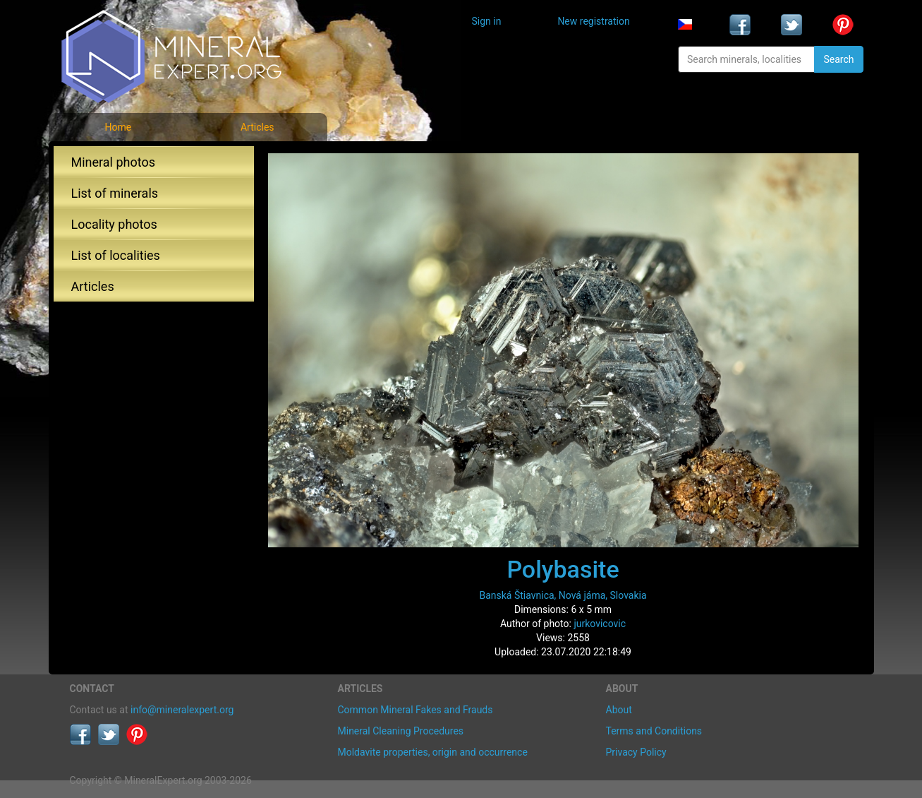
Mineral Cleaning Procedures (401, 731)
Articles (257, 127)
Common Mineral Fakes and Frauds (415, 709)
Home (117, 127)
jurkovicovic (600, 623)
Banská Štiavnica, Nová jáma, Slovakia (562, 595)
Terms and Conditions (654, 731)
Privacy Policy (636, 752)
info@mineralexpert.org (182, 709)
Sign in (487, 21)
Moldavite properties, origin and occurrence (433, 752)
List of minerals (115, 193)
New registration (593, 21)
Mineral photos (113, 162)
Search (838, 59)
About (619, 709)
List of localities (115, 255)
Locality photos (114, 224)
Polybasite (563, 569)
